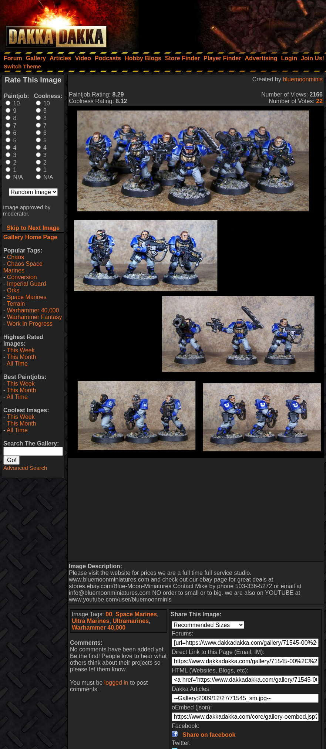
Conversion (22, 277)
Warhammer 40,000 (33, 310)
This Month (21, 357)
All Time (17, 363)
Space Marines (27, 297)
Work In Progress (30, 324)
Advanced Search (25, 468)
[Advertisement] (226, 24)
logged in (116, 682)
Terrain (16, 304)
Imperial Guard (26, 284)
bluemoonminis (303, 79)
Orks (13, 290)
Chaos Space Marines (23, 267)
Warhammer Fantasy (34, 317)
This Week (20, 350)
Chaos (15, 257)
